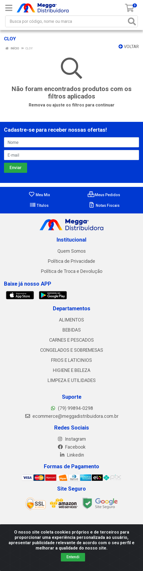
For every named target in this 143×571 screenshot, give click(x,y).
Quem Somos (71, 251)
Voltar (129, 46)
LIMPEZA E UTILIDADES (72, 380)
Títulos (39, 205)
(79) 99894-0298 (71, 408)
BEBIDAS (71, 330)
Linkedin (71, 455)
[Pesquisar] (131, 21)
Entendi (72, 557)
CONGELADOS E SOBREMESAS (71, 350)
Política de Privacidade (71, 261)
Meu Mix (39, 195)
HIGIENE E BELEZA (71, 370)
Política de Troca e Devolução (71, 271)
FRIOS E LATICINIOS (71, 360)
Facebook (71, 447)
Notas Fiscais (104, 205)
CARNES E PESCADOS (71, 340)
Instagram (71, 439)
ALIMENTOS (71, 320)
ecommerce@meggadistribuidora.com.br (72, 416)
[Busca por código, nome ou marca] (66, 21)
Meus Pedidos (104, 195)
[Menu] (9, 8)
